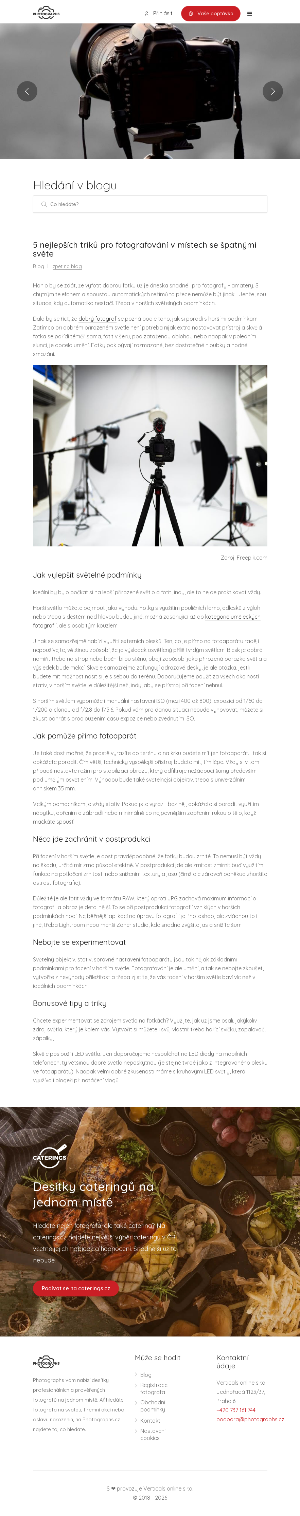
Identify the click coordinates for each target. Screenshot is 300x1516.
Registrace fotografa (153, 1389)
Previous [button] (27, 91)
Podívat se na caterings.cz (76, 1288)
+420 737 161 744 (235, 1410)
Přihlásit (158, 13)
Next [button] (273, 91)
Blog (146, 1374)
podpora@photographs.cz (250, 1419)
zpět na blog (67, 266)
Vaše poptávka (210, 13)
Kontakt (150, 1420)
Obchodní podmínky (152, 1406)
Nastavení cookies (152, 1434)
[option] (150, 91)
